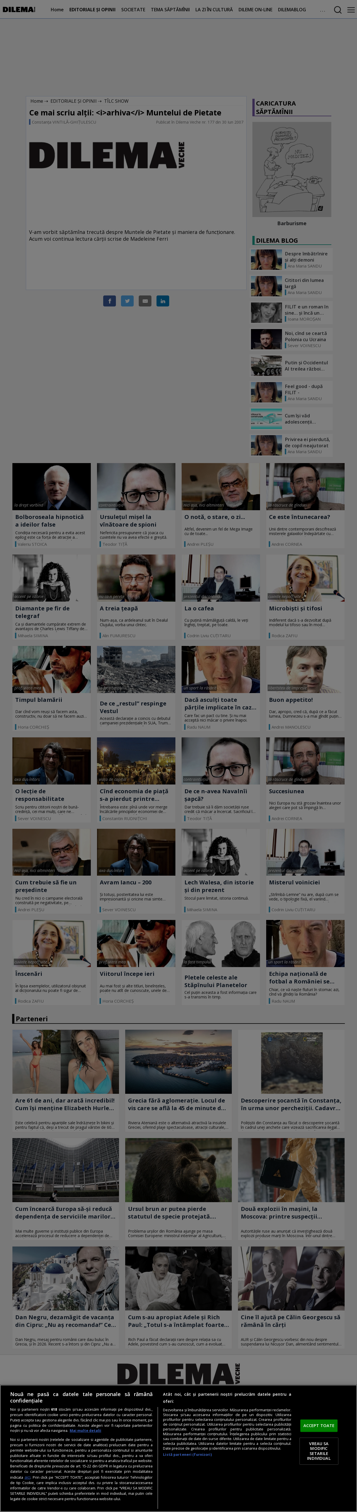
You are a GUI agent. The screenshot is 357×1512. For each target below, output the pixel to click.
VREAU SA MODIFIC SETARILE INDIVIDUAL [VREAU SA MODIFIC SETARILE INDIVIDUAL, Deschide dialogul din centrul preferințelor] (318, 1451)
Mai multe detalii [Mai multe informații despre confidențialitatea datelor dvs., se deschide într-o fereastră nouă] (85, 1430)
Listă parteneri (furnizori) (187, 1454)
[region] (178, 1448)
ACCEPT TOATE (319, 1425)
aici (27, 1477)
